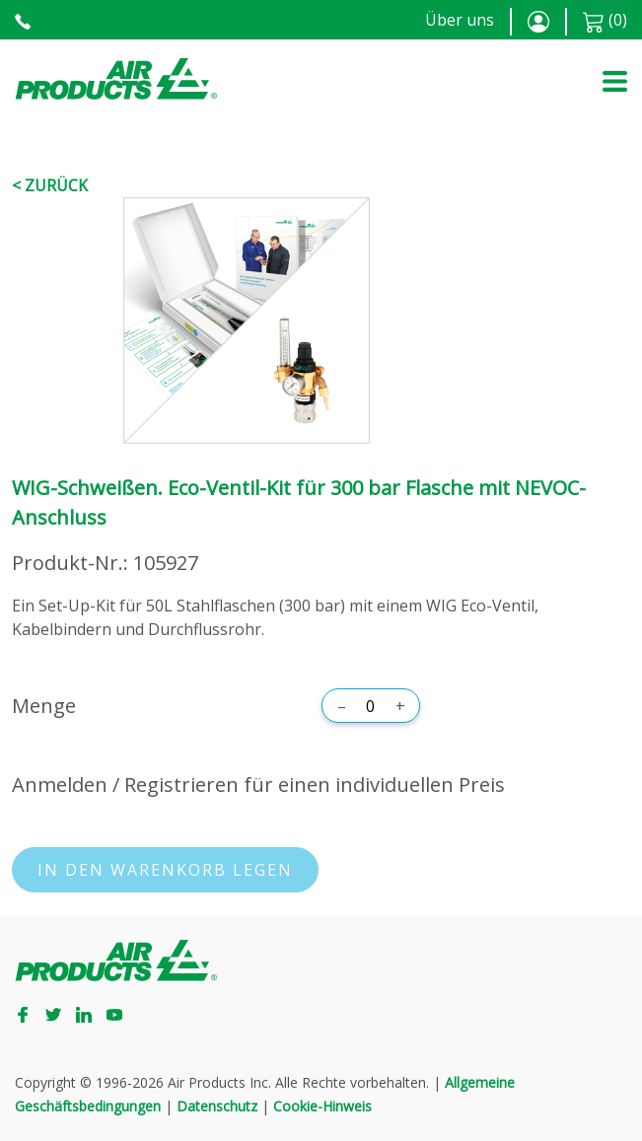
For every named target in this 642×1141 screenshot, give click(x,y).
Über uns (459, 20)
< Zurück (50, 185)
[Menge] (370, 706)
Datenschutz (217, 1106)
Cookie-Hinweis (322, 1106)
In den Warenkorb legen (165, 870)
